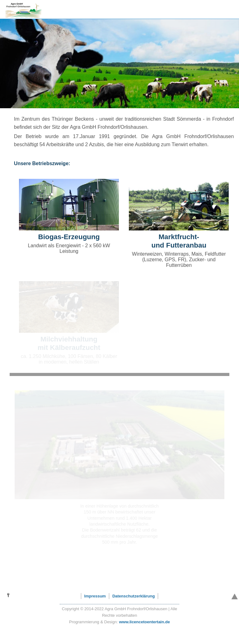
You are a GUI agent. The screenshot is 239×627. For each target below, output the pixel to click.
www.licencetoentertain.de (144, 622)
